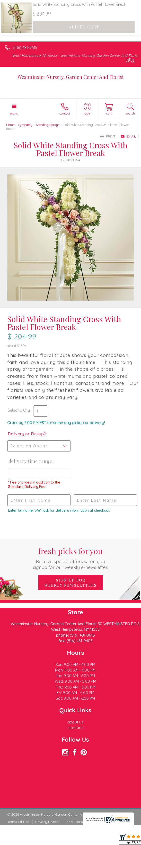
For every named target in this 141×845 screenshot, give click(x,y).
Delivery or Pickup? (27, 433)
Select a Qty (19, 410)
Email (128, 136)
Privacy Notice (47, 822)
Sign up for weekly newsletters (70, 582)
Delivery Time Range (30, 461)
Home (10, 125)
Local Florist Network (82, 822)
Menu (14, 113)
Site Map (112, 822)
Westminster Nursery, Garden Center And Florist (71, 77)
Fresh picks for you (70, 558)
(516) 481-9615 (25, 47)
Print (107, 136)
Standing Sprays (47, 125)
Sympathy (25, 125)
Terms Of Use (18, 822)
